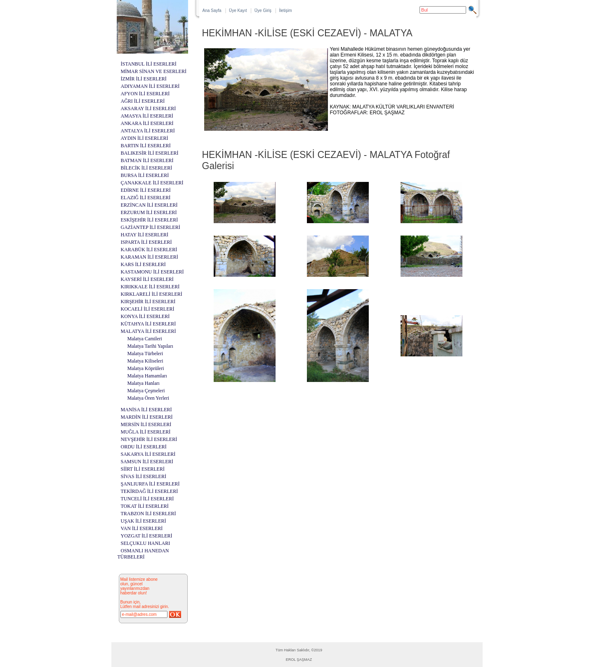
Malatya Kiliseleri (145, 361)
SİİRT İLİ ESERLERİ (143, 469)
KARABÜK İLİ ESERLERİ (149, 249)
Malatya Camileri (144, 339)
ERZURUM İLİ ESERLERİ (149, 212)
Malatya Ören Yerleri (148, 398)
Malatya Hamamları (147, 376)
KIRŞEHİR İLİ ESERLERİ (148, 301)
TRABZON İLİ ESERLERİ (148, 513)
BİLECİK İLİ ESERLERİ (146, 168)
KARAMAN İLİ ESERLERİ (149, 257)
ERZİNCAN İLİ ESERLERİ (149, 205)
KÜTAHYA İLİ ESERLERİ (148, 324)
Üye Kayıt (238, 10)
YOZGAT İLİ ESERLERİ (146, 536)
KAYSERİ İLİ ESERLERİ (147, 279)
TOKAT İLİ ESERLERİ (145, 506)
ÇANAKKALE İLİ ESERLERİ (152, 183)
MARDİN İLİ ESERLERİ (147, 417)
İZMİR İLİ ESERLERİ (144, 79)
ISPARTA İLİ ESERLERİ (146, 242)
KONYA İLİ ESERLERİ (145, 316)
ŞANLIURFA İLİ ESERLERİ (150, 484)
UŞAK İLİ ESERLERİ (143, 521)
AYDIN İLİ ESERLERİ (144, 138)
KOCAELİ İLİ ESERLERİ (147, 309)
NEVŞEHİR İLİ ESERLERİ (149, 439)
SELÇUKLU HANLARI (145, 543)
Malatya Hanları (143, 383)
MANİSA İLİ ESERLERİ (146, 409)
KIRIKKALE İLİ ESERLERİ (150, 287)
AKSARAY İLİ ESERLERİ (148, 108)
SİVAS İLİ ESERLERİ (143, 476)
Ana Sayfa (212, 10)
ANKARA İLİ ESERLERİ (147, 123)
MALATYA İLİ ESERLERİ (148, 331)
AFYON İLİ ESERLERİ (145, 94)
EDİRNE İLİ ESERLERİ (146, 190)
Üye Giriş (263, 10)
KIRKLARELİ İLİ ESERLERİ (151, 294)
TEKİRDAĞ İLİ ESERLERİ (149, 491)
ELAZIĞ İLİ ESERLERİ (146, 197)
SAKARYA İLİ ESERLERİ (148, 454)
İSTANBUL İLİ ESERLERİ (149, 64)
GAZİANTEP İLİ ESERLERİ (150, 227)
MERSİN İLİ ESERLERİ (146, 424)
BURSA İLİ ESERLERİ (145, 175)
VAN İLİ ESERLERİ (142, 528)
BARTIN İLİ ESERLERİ (146, 145)
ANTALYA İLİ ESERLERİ (148, 131)
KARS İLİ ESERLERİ (143, 264)
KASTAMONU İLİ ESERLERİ (152, 272)
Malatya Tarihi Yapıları (150, 346)
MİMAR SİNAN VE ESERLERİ (153, 71)
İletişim (285, 10)
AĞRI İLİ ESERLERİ (143, 101)
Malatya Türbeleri (145, 353)
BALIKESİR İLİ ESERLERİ (150, 153)
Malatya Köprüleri (145, 368)
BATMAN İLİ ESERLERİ (147, 160)
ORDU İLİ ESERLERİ (144, 447)
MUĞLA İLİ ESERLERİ (146, 432)
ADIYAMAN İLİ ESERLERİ (150, 86)
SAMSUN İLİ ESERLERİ (147, 461)
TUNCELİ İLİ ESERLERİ (147, 499)
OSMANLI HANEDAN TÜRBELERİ (143, 554)
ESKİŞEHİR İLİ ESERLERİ (149, 220)
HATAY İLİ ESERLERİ (144, 235)
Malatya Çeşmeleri (146, 391)
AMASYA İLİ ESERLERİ (147, 116)
